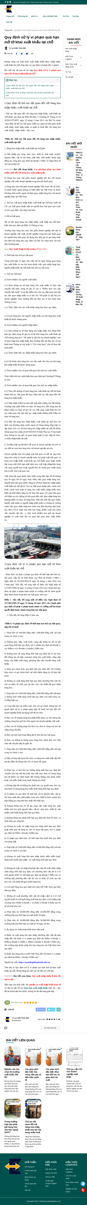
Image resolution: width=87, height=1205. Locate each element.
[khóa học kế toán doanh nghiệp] (21, 520)
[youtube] (10, 2)
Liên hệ (9, 22)
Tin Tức (66, 16)
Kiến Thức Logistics (69, 57)
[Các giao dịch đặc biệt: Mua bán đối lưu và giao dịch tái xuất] (54, 1056)
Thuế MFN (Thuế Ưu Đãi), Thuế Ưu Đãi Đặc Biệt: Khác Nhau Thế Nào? (79, 262)
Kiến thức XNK (50, 1169)
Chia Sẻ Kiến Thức (51, 16)
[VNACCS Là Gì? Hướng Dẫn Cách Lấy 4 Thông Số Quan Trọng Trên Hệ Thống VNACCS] (69, 155)
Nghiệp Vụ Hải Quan (71, 1190)
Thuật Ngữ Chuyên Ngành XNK (51, 1183)
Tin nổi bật (69, 77)
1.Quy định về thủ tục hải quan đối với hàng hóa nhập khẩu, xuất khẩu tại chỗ (30, 87)
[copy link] (32, 53)
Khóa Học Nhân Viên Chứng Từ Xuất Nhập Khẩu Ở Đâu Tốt (79, 294)
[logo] (8, 12)
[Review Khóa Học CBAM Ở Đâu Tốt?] (69, 230)
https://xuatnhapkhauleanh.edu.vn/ (34, 962)
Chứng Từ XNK (51, 1173)
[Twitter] (52, 1019)
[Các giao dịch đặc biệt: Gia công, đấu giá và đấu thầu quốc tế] (33, 1056)
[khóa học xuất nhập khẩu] (36, 988)
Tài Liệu (75, 16)
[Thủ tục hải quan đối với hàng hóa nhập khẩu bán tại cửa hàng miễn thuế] (33, 1108)
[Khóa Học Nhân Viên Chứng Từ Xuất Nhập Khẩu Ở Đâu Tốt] (69, 287)
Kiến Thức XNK (20, 48)
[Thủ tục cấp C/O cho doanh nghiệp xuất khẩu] (74, 1056)
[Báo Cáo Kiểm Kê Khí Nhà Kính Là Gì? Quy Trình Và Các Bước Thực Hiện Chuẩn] (69, 190)
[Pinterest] (54, 1019)
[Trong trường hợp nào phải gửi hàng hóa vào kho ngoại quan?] (12, 1108)
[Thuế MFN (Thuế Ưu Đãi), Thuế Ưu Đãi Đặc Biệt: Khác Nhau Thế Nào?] (69, 250)
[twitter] (8, 2)
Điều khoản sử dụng (30, 1178)
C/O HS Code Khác (73, 1050)
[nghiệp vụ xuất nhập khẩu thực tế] (45, 984)
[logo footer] (13, 1167)
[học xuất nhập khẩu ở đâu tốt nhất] (39, 398)
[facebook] (5, 2)
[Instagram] (56, 1019)
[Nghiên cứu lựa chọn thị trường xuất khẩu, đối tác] (12, 1056)
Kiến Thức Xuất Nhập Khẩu (71, 65)
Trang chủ (10, 16)
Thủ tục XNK (50, 1177)
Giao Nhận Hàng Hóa (34, 1050)
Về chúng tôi (23, 16)
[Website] (49, 1019)
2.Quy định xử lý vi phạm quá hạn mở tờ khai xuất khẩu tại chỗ (30, 94)
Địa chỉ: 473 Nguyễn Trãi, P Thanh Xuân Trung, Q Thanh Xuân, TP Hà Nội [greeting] (36, 2)
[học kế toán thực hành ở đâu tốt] (43, 438)
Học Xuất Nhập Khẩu (71, 50)
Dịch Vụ (35, 16)
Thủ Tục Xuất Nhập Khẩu (33, 1103)
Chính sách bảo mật (31, 1172)
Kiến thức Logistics (69, 1170)
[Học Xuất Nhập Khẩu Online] (22, 249)
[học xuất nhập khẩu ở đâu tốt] (46, 976)
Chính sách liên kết (30, 1185)
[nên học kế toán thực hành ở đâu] (28, 687)
